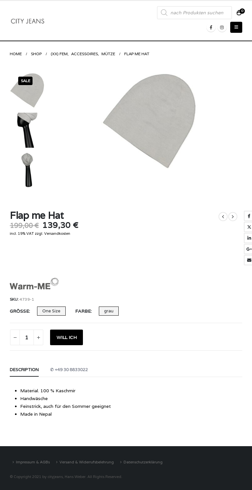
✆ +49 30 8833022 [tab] (69, 369)
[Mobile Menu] (236, 27)
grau (108, 311)
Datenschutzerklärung (143, 461)
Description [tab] (24, 369)
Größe (19, 311)
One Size (51, 311)
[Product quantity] (27, 337)
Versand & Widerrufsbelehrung (87, 461)
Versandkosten (57, 233)
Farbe (83, 311)
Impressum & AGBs (33, 461)
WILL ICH (66, 337)
